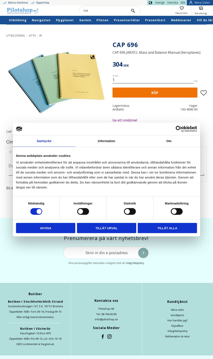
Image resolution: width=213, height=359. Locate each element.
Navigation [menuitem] (41, 20)
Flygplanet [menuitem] (65, 20)
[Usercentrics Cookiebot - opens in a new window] (179, 129)
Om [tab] (168, 141)
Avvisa (45, 228)
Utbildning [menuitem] (18, 20)
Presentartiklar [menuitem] (127, 20)
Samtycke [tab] (44, 141)
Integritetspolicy (177, 331)
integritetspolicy (135, 263)
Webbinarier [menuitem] (181, 20)
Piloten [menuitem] (103, 20)
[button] (183, 11)
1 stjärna (10, 152)
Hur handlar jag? (177, 320)
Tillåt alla (167, 228)
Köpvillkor (177, 326)
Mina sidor (177, 310)
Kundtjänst (177, 315)
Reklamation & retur (177, 336)
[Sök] (133, 10)
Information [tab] (106, 141)
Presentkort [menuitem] (155, 20)
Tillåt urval (106, 228)
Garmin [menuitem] (85, 20)
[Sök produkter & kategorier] (103, 10)
